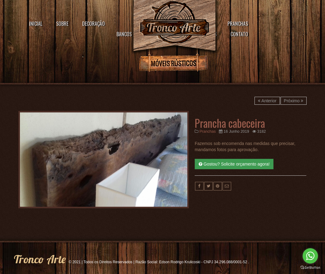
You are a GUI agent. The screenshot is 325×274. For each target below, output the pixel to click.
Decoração (93, 23)
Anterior (267, 100)
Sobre (62, 23)
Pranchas (238, 23)
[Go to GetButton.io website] (310, 268)
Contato (239, 34)
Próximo (293, 100)
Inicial (35, 23)
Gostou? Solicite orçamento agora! (234, 164)
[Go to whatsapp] (310, 256)
